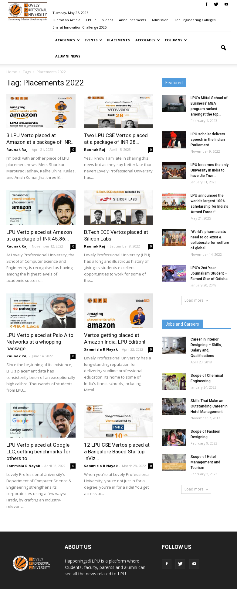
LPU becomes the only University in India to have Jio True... (210, 170)
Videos (107, 20)
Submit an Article (66, 20)
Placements (118, 40)
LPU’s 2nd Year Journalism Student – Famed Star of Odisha (209, 273)
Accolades (147, 40)
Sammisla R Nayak (101, 349)
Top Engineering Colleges (194, 20)
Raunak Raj (17, 149)
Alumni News (67, 56)
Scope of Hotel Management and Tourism (205, 462)
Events (93, 40)
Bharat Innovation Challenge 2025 (79, 27)
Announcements (132, 20)
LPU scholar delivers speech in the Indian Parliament (208, 139)
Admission (160, 20)
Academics (67, 40)
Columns (176, 40)
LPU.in (91, 20)
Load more (196, 300)
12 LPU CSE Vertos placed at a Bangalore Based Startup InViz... (117, 451)
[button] (223, 48)
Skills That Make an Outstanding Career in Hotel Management (209, 406)
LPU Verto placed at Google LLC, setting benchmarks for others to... (38, 451)
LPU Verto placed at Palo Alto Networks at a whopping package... (39, 342)
